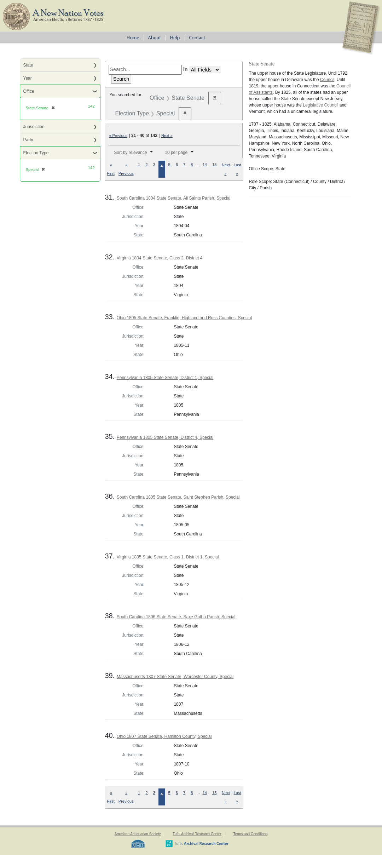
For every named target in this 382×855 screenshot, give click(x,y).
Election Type (36, 152)
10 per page (176, 152)
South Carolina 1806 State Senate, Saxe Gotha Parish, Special (176, 616)
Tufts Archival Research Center (197, 834)
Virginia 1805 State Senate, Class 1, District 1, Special (168, 557)
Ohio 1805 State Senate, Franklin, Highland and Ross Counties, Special (184, 317)
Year (27, 78)
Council (327, 79)
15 (214, 165)
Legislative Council (320, 105)
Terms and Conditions (250, 834)
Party (28, 139)
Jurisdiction (34, 126)
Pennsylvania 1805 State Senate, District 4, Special (165, 437)
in (185, 69)
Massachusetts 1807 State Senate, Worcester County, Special (175, 676)
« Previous (118, 135)
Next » (167, 135)
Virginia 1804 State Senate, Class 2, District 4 (160, 258)
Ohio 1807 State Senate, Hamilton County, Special (164, 736)
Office (28, 91)
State (28, 65)
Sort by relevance (130, 152)
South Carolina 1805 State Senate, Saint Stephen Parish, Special (178, 497)
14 (205, 165)
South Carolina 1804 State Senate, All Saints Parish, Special (174, 198)
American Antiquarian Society (138, 834)
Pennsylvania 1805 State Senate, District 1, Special (165, 377)
